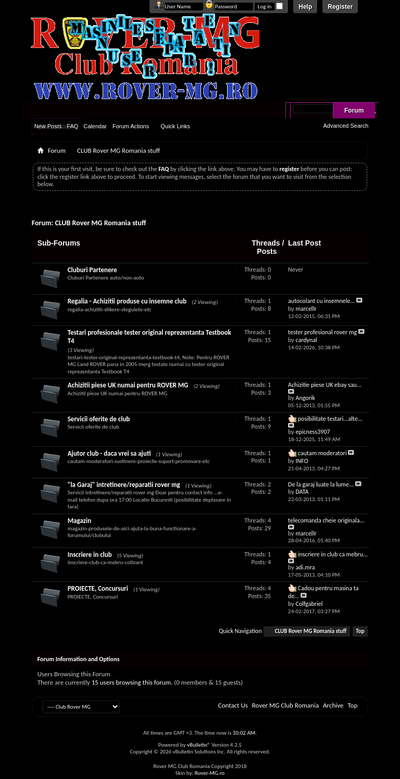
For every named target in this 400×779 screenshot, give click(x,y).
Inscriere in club (90, 554)
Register (340, 6)
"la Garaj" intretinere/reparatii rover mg (124, 485)
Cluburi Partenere (92, 270)
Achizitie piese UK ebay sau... (324, 384)
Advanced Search (345, 126)
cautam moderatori (322, 453)
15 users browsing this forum (131, 682)
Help (305, 6)
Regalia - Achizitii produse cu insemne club (127, 301)
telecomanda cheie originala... (326, 520)
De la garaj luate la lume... (321, 484)
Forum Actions (131, 126)
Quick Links (175, 126)
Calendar (95, 126)
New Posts (48, 126)
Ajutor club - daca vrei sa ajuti (109, 453)
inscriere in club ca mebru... (333, 554)
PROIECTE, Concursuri (98, 588)
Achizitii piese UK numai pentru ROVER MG (128, 385)
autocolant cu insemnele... (321, 301)
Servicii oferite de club (99, 419)
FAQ (72, 126)
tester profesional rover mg (322, 332)
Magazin (79, 521)
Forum (354, 110)
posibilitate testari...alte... (330, 418)
